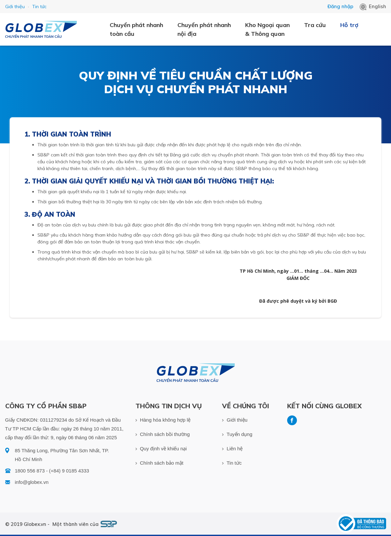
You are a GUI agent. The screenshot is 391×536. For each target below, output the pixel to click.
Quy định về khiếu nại (161, 448)
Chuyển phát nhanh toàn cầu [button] (136, 29)
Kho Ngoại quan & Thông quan (267, 29)
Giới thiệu (15, 6)
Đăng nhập (340, 6)
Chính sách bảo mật (159, 463)
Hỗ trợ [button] (349, 25)
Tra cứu (315, 25)
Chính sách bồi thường (162, 434)
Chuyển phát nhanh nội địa (204, 29)
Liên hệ (232, 448)
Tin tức (39, 6)
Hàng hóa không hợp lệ (163, 420)
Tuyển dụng (237, 434)
